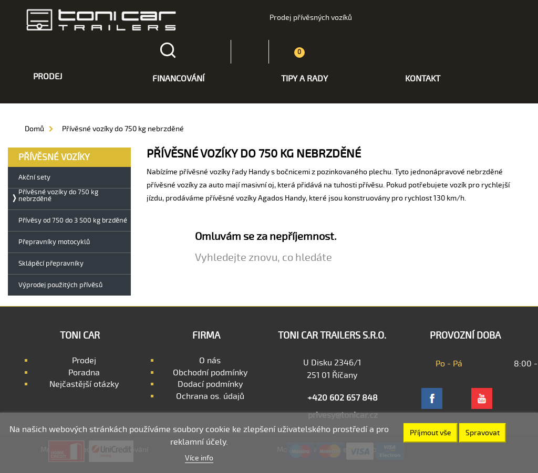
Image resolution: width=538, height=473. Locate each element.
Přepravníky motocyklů (54, 242)
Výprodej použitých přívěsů (60, 285)
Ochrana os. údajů (210, 396)
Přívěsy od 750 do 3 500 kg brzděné (72, 220)
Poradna (84, 372)
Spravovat (482, 432)
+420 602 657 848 (342, 398)
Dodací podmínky (210, 384)
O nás (210, 360)
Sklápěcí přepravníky (51, 263)
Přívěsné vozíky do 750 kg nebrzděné (58, 196)
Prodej (84, 360)
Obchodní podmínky (210, 372)
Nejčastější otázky (84, 384)
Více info (199, 458)
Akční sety (34, 177)
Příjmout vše (430, 432)
